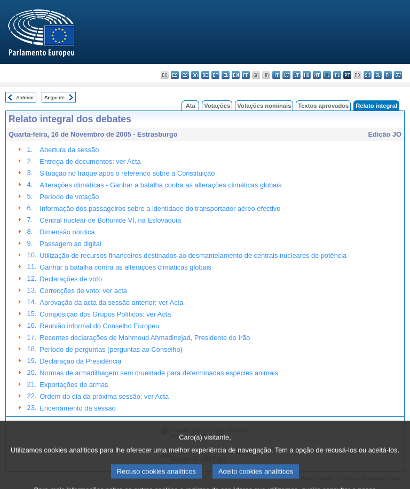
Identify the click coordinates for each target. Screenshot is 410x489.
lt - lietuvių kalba (297, 75)
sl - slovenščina (378, 75)
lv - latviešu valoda (286, 75)
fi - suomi (388, 75)
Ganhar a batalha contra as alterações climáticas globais (125, 267)
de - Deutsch (205, 75)
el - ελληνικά (226, 75)
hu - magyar (307, 75)
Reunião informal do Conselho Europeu (99, 326)
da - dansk (195, 75)
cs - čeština (185, 75)
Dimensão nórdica (67, 232)
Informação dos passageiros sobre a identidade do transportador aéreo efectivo (160, 208)
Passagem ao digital (70, 244)
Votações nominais (264, 105)
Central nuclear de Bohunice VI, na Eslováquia (110, 220)
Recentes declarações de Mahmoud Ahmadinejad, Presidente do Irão (145, 338)
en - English (236, 75)
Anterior (25, 97)
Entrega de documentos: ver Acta (90, 161)
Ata (190, 105)
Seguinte (54, 97)
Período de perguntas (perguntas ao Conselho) (111, 349)
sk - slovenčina (368, 75)
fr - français (246, 75)
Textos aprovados (323, 105)
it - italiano (276, 75)
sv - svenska (398, 75)
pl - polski (337, 75)
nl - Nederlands (327, 75)
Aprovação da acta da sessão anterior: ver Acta (111, 302)
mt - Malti (317, 75)
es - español (175, 75)
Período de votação (69, 197)
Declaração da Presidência (80, 361)
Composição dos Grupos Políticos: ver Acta (105, 314)
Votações (217, 105)
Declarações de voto (71, 279)
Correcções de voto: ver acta (83, 291)
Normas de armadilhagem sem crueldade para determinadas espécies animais (159, 373)
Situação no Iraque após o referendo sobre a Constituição (127, 173)
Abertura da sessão (69, 150)
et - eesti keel (215, 75)
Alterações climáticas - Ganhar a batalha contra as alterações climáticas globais (160, 185)
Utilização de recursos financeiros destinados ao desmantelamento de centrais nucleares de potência (193, 255)
